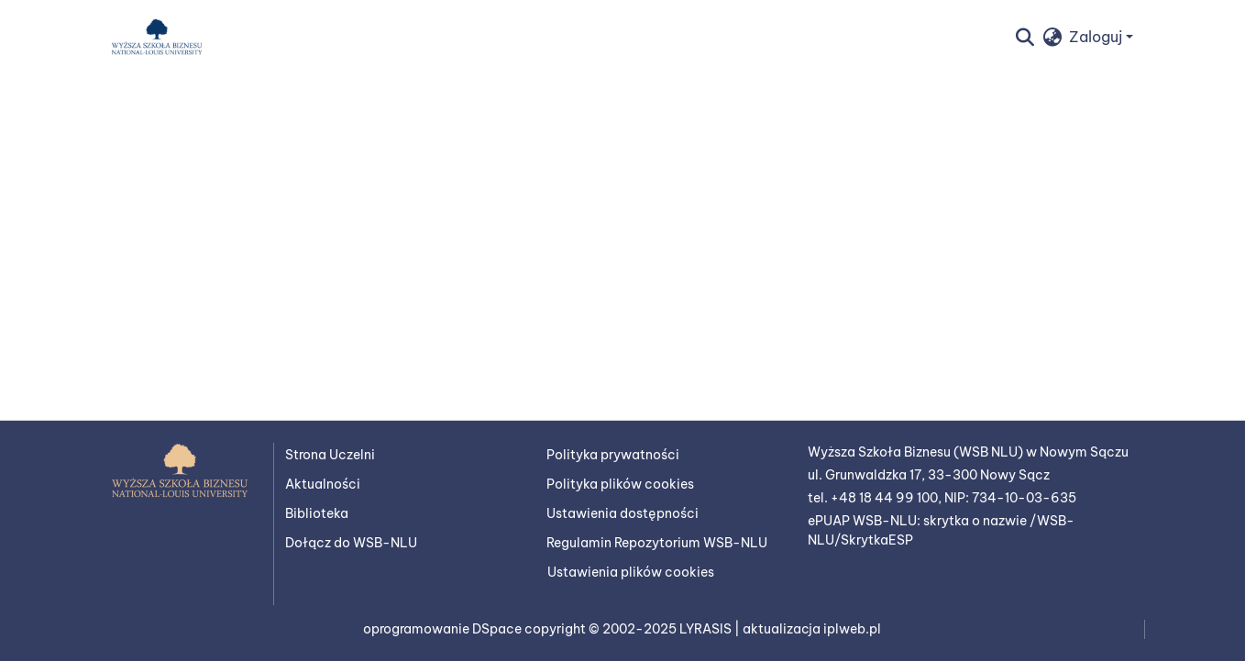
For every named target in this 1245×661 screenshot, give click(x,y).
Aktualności (322, 484)
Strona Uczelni (330, 454)
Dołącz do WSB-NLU (351, 542)
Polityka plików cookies (620, 484)
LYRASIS (706, 629)
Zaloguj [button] (1097, 37)
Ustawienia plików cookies (630, 572)
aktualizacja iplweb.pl (812, 629)
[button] (157, 36)
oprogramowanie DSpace (443, 629)
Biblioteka (316, 513)
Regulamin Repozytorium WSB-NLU (656, 542)
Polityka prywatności (612, 454)
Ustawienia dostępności (622, 513)
